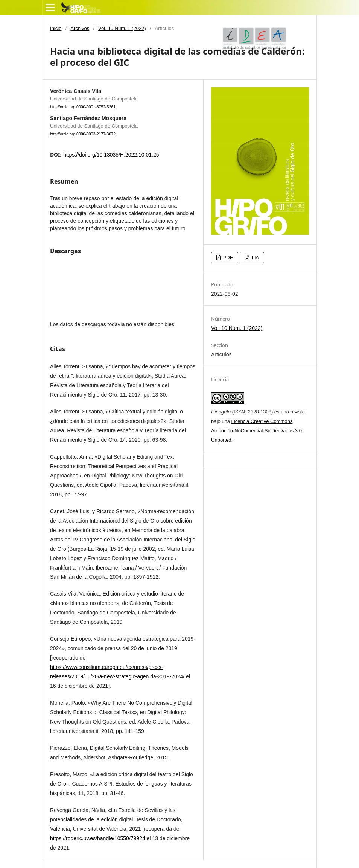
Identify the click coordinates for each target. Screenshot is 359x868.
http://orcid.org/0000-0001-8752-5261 (83, 107)
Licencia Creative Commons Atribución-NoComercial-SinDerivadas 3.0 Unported (256, 430)
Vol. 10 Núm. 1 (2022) (122, 28)
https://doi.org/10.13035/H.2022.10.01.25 (111, 155)
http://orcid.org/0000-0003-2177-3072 (83, 134)
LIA (254, 257)
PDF (227, 257)
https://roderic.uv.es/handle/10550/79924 (97, 838)
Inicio (55, 28)
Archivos (79, 28)
